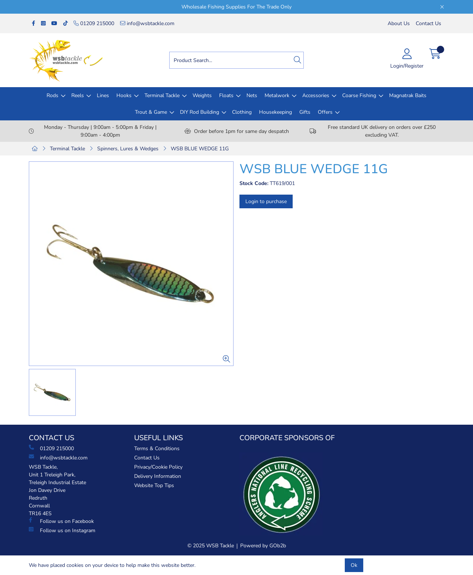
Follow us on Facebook (61, 521)
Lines (103, 95)
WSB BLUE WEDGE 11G (200, 148)
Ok (354, 565)
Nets (251, 95)
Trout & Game (151, 112)
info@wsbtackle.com (147, 23)
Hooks (124, 95)
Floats (226, 95)
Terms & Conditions (157, 448)
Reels (77, 95)
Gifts (304, 112)
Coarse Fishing (359, 95)
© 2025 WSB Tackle (210, 545)
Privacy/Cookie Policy (158, 466)
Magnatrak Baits (407, 95)
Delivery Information (157, 476)
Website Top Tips (154, 485)
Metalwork (277, 95)
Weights (202, 95)
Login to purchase (266, 201)
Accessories (315, 95)
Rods (52, 95)
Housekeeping (275, 112)
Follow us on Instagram (62, 530)
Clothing (242, 112)
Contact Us (428, 23)
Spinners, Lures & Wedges (128, 148)
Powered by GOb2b (263, 545)
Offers (325, 112)
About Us (399, 23)
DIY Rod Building (199, 112)
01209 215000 (94, 23)
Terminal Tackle (162, 95)
